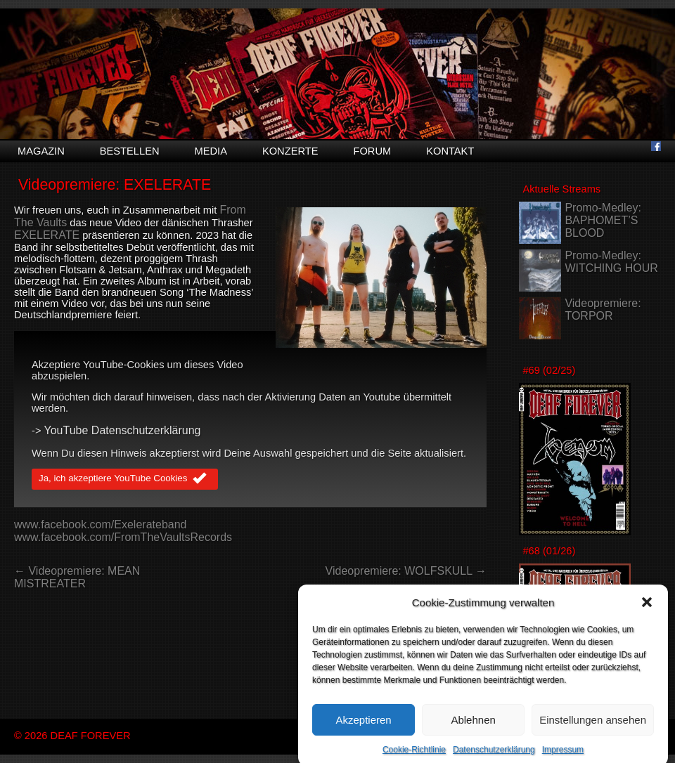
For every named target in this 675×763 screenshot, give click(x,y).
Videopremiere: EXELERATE (114, 184)
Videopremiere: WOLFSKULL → (406, 571)
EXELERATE (46, 235)
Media (211, 151)
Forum (372, 151)
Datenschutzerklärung (494, 758)
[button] (647, 611)
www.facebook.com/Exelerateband (100, 524)
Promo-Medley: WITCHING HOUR (611, 261)
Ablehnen (473, 727)
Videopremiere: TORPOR (603, 309)
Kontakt (450, 151)
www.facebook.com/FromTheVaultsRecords (123, 537)
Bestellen (130, 151)
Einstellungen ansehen (592, 727)
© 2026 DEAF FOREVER (72, 735)
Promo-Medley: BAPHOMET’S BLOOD (603, 220)
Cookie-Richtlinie (414, 758)
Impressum (563, 758)
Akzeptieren (363, 727)
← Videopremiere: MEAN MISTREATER (77, 577)
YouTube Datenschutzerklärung (122, 430)
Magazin (41, 151)
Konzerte (290, 151)
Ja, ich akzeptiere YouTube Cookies (125, 479)
